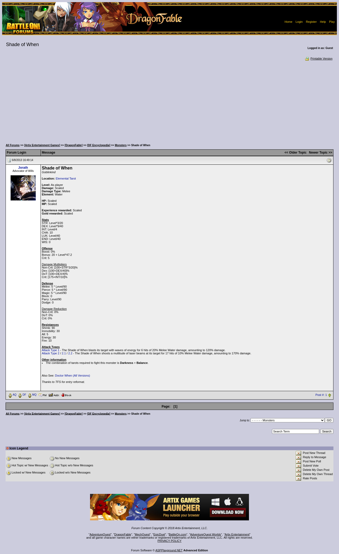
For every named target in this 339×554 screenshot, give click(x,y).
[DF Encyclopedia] (98, 145)
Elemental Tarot (66, 178)
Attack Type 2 (50, 353)
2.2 (70, 353)
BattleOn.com (177, 534)
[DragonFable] (74, 145)
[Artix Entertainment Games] (42, 145)
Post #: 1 (321, 394)
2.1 (64, 353)
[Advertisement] (169, 101)
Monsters (121, 145)
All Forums (13, 145)
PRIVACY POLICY (170, 540)
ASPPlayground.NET (169, 550)
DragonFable (122, 534)
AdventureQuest (100, 534)
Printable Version (318, 58)
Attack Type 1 (50, 350)
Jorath (23, 167)
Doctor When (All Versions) (72, 375)
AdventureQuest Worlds (205, 534)
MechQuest (142, 534)
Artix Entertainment (237, 534)
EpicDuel (159, 534)
